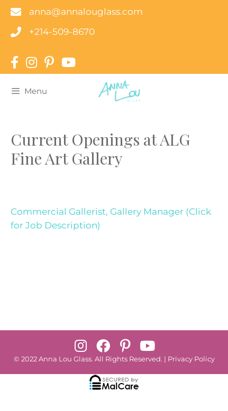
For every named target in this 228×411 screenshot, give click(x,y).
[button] (80, 345)
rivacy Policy (193, 359)
